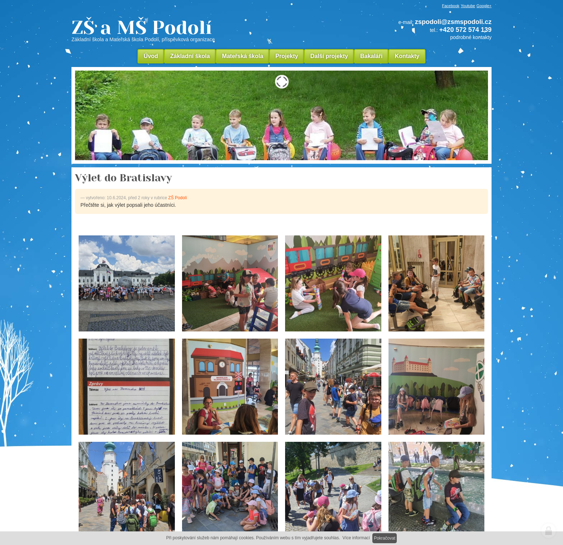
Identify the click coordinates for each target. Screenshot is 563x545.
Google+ (484, 6)
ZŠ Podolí (177, 197)
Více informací (356, 537)
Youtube (468, 6)
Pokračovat (384, 538)
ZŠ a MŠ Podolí (191, 30)
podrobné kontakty (471, 37)
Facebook (450, 6)
